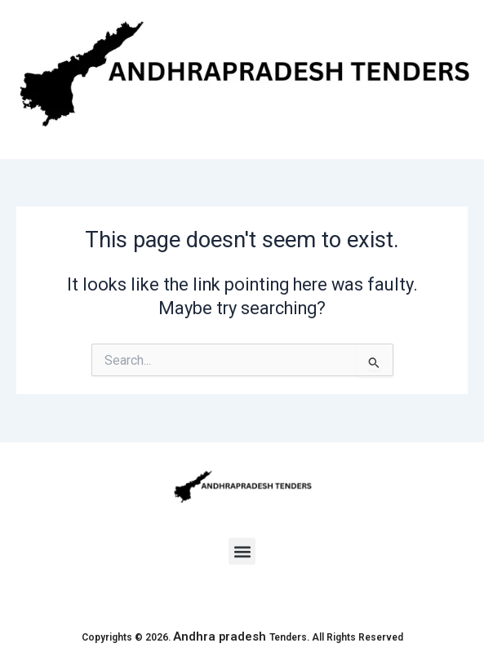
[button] (242, 551)
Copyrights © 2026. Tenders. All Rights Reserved (242, 637)
